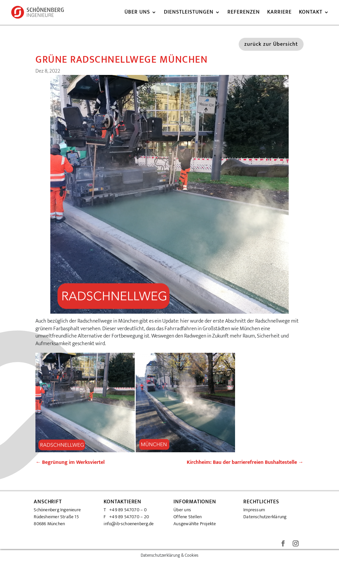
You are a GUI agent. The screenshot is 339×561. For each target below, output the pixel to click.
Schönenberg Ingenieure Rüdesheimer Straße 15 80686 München (57, 517)
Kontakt (310, 13)
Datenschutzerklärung (264, 517)
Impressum (254, 510)
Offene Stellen (187, 517)
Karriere (279, 13)
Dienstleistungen (189, 13)
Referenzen (243, 13)
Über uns (137, 13)
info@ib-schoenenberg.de (129, 524)
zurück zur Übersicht (271, 44)
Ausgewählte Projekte (194, 524)
